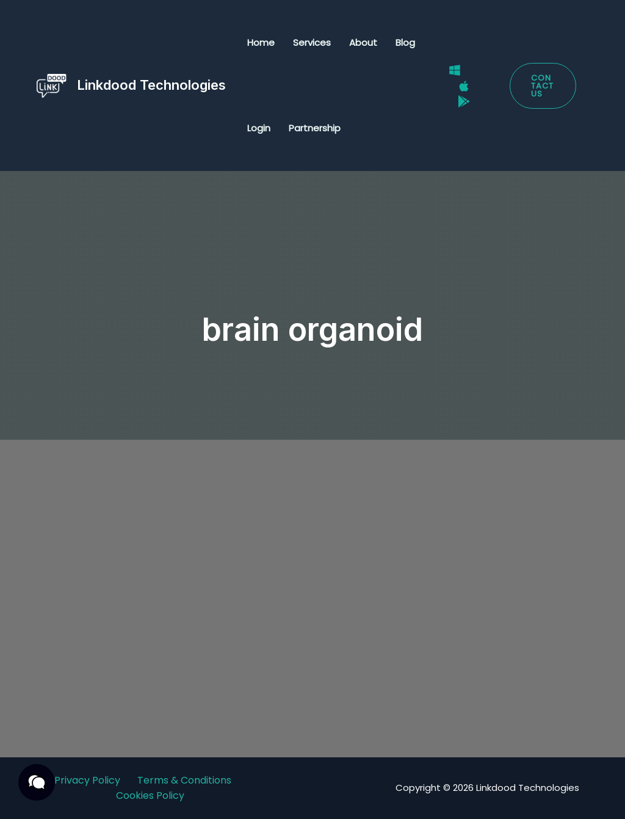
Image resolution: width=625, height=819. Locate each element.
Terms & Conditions (184, 780)
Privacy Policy (87, 780)
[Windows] (455, 70)
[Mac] (464, 86)
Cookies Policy (150, 795)
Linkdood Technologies (151, 85)
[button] (543, 86)
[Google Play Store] (464, 101)
